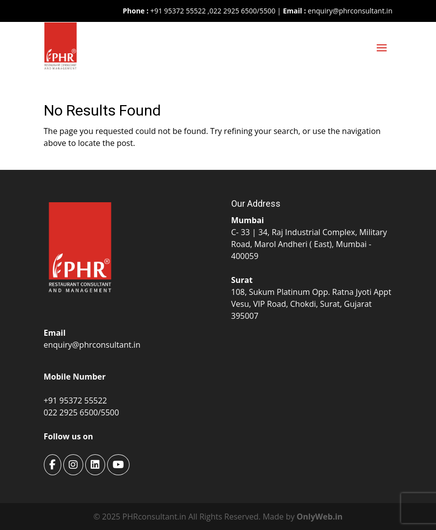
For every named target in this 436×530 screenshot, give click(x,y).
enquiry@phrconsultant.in (350, 10)
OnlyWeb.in (319, 516)
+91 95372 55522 (177, 10)
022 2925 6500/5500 (242, 10)
